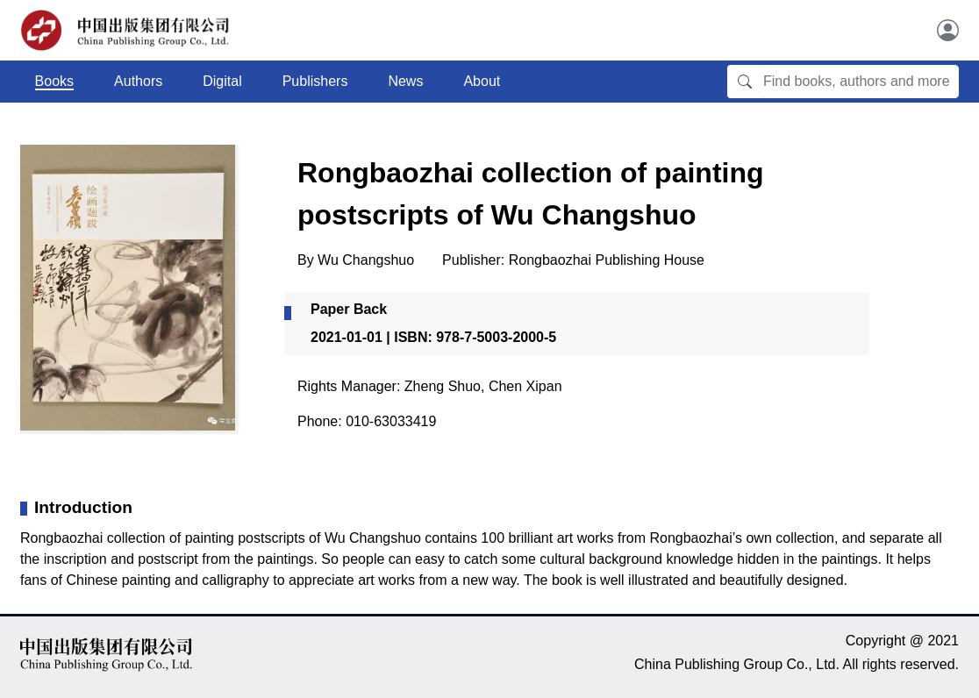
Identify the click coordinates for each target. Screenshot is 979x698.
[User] (948, 30)
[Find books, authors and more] (860, 81)
